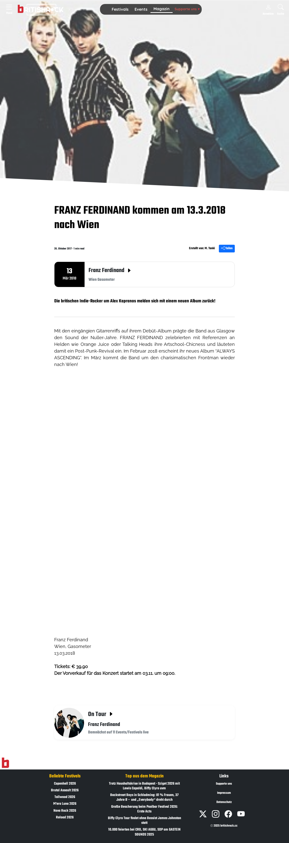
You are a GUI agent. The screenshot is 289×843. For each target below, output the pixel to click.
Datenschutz (224, 802)
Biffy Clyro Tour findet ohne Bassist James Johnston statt (144, 820)
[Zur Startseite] (5, 762)
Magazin (161, 8)
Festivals (120, 9)
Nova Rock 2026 (64, 811)
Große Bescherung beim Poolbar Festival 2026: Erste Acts (144, 809)
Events (141, 9)
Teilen (227, 248)
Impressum (224, 793)
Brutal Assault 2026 (65, 790)
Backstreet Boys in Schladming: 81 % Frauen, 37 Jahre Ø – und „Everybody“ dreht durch (144, 797)
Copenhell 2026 (65, 784)
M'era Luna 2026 (64, 804)
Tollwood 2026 (64, 797)
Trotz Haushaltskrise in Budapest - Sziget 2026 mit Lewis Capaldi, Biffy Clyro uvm (144, 786)
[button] (120, 9)
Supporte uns (187, 9)
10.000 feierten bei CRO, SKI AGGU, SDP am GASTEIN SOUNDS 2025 (144, 832)
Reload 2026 (65, 817)
